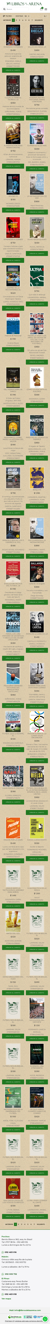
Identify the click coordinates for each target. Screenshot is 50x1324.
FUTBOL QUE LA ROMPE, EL (13, 735)
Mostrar (19, 16)
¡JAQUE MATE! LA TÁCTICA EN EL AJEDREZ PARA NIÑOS (13, 890)
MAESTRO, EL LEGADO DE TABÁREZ (37, 438)
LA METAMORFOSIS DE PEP (37, 197)
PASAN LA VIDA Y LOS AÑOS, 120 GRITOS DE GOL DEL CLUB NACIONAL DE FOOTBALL (37, 339)
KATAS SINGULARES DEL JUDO (13, 978)
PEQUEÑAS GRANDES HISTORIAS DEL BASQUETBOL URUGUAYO (13, 689)
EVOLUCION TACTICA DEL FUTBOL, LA (13, 585)
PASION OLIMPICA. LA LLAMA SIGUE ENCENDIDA (37, 736)
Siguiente (39, 20)
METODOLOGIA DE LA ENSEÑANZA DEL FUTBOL (13, 1111)
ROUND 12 (13, 196)
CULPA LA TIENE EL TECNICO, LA (13, 99)
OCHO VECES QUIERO (37, 239)
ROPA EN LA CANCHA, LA (37, 634)
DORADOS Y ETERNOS (13, 47)
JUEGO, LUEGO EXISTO (37, 840)
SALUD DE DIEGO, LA (37, 47)
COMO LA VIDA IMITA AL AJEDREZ (37, 390)
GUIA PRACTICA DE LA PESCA (37, 889)
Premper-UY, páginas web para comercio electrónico (25, 1321)
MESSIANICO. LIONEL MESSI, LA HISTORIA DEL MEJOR (13, 439)
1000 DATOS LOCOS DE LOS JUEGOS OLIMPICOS (13, 1201)
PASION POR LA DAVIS (13, 840)
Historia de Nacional (13, 336)
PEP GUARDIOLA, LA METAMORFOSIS (37, 541)
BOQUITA (37, 490)
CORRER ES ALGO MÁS (37, 146)
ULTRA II (37, 288)
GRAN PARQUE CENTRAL (13, 788)
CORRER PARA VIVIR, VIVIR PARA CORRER (37, 687)
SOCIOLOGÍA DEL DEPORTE (36, 1021)
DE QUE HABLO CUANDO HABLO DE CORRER (37, 1111)
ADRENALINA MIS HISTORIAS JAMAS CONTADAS (37, 100)
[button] (45, 16)
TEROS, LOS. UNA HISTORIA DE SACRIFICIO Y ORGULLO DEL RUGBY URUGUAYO (13, 637)
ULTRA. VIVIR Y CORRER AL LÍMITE (37, 1201)
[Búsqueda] (4, 9)
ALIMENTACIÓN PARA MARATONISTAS (13, 147)
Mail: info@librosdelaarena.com (25, 1310)
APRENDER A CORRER (13, 239)
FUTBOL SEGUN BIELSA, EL (37, 934)
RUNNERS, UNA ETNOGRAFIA (37, 1067)
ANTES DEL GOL (13, 933)
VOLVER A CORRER (13, 490)
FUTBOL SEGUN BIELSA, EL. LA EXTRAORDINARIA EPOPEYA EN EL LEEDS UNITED (36, 791)
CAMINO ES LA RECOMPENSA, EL (13, 289)
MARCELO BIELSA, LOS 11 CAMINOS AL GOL (13, 541)
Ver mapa (6, 1299)
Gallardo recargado (37, 584)
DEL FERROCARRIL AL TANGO (13, 390)
